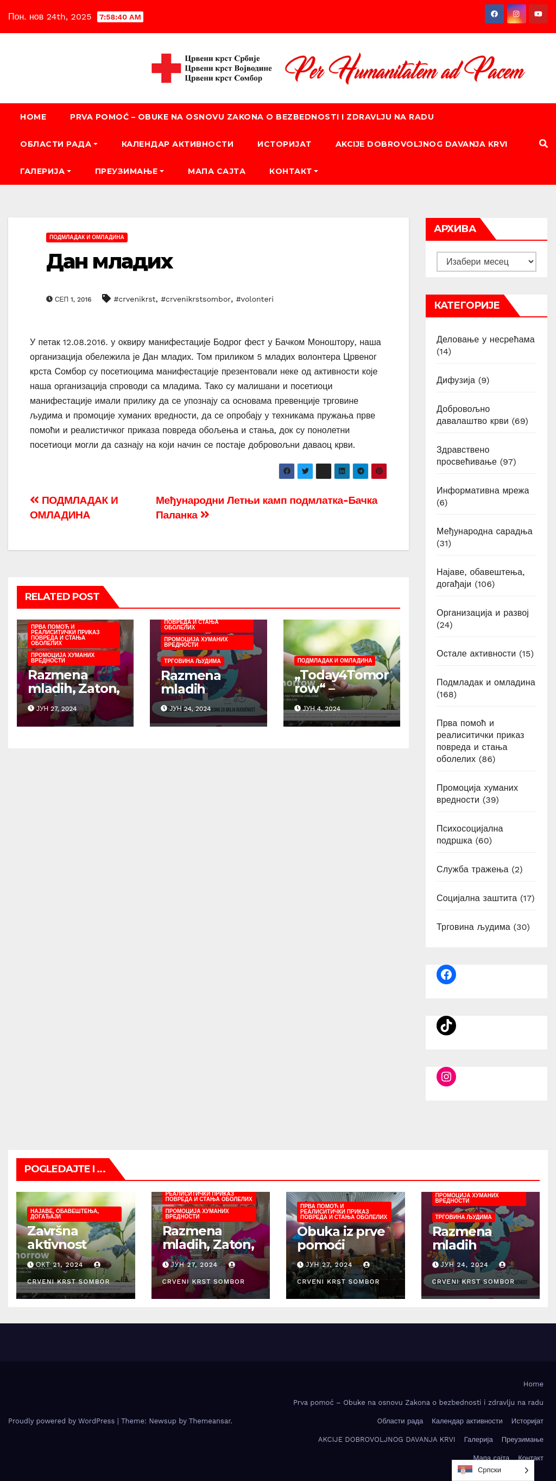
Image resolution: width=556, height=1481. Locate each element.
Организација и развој (483, 613)
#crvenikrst (135, 299)
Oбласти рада (59, 144)
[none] (493, 1470)
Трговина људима (192, 661)
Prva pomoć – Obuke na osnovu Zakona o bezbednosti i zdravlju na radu (252, 117)
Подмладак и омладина (86, 237)
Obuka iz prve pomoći (340, 1238)
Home (33, 117)
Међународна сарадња (485, 531)
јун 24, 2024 (464, 1264)
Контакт (293, 171)
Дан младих (109, 261)
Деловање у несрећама (486, 339)
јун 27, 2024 (194, 1264)
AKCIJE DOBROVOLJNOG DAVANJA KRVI (422, 144)
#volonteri (255, 299)
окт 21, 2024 (59, 1264)
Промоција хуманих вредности (62, 658)
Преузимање (130, 171)
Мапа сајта (216, 171)
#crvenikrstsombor (196, 299)
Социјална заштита (477, 898)
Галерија (45, 171)
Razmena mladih (191, 682)
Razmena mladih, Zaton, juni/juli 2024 (73, 688)
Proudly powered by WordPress (62, 1421)
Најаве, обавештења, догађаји (64, 1214)
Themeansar (210, 1421)
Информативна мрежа (483, 490)
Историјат (284, 144)
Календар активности (178, 144)
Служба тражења (473, 869)
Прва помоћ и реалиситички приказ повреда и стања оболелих (65, 635)
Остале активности (476, 653)
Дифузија (456, 380)
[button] (543, 144)
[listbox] (493, 1470)
